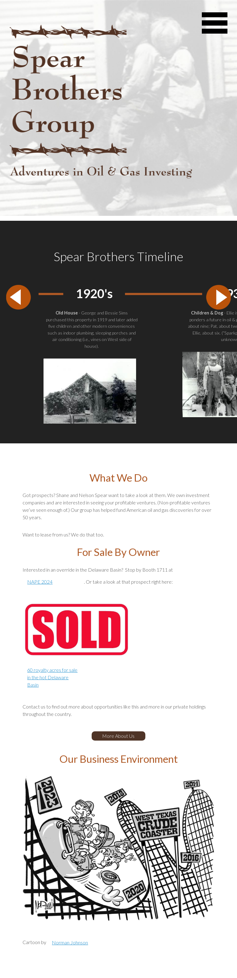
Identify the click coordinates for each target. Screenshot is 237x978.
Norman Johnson (70, 942)
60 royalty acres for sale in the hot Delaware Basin (52, 677)
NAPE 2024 (39, 582)
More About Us (118, 736)
